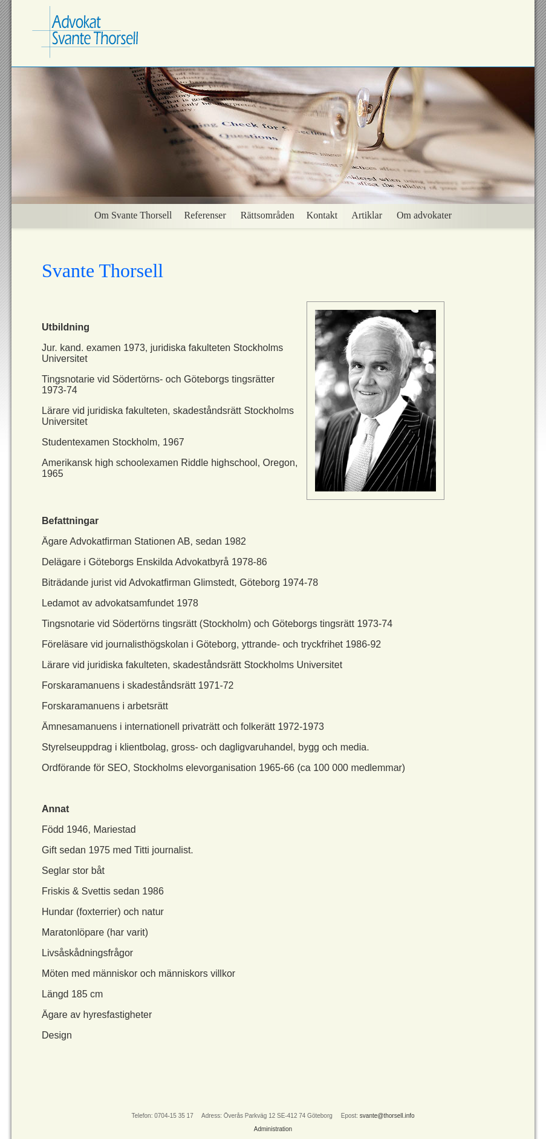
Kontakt (322, 215)
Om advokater (424, 215)
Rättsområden (266, 215)
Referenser (205, 215)
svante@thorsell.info (387, 1115)
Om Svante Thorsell (133, 215)
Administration (273, 1129)
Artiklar (366, 215)
